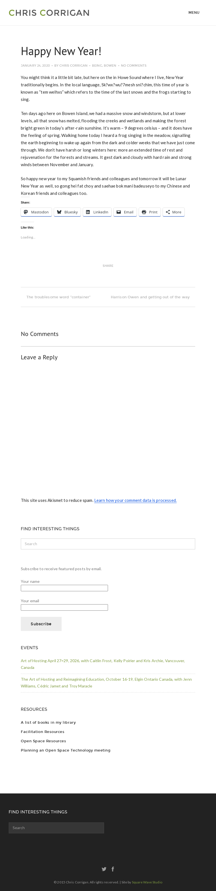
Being (97, 65)
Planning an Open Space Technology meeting (65, 750)
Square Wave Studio (147, 882)
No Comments (134, 65)
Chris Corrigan (73, 65)
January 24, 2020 (35, 65)
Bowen (110, 65)
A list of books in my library (48, 722)
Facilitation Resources (42, 732)
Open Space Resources (43, 741)
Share (108, 266)
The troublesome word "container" (56, 297)
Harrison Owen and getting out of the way (153, 297)
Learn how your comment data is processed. (135, 500)
